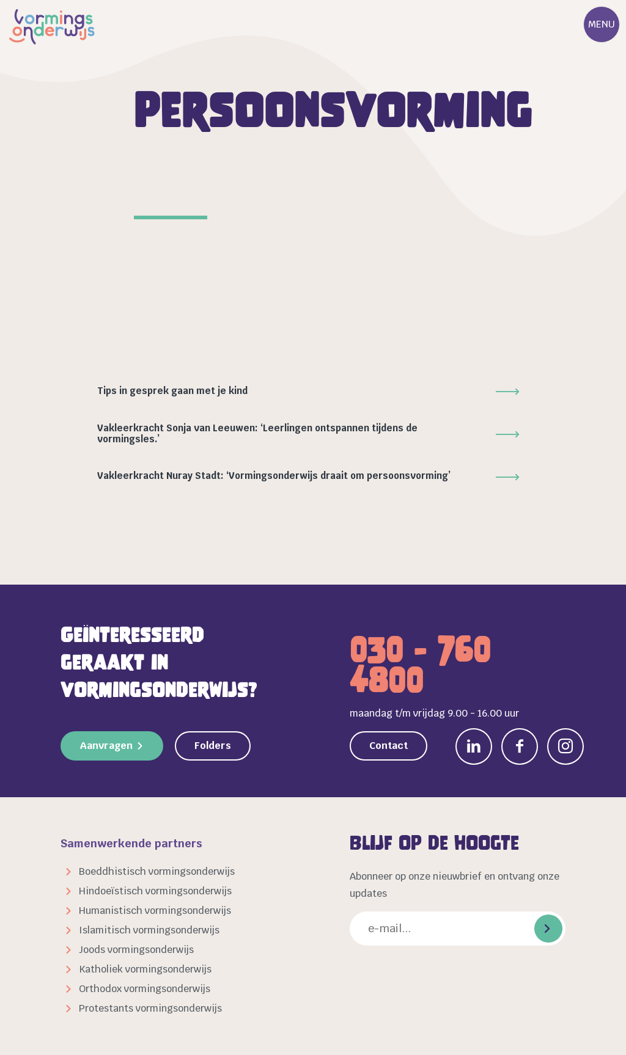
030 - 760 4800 (420, 665)
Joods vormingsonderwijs (136, 949)
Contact (388, 745)
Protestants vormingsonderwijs (150, 1008)
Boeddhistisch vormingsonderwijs (157, 871)
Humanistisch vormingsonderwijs (155, 910)
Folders (212, 745)
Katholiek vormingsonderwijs (145, 969)
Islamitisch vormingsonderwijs (149, 930)
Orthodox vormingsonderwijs (144, 988)
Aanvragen (106, 745)
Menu (601, 24)
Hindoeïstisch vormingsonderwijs (155, 891)
